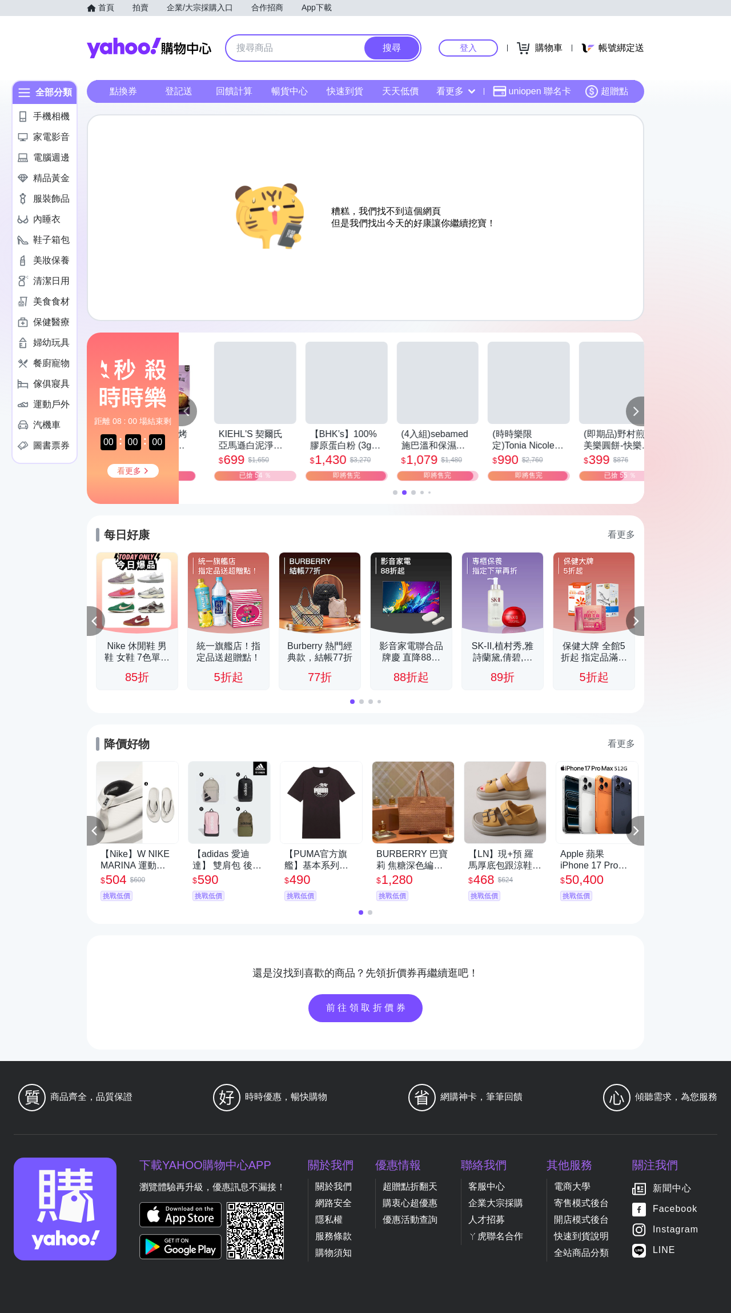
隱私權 (329, 1219)
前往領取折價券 (367, 1007)
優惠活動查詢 (410, 1219)
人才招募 (486, 1219)
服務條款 (333, 1236)
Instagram (675, 1229)
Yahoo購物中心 (149, 48)
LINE (664, 1250)
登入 (468, 48)
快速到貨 (345, 91)
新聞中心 (672, 1188)
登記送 (178, 91)
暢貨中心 (289, 91)
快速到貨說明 (581, 1236)
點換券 (123, 91)
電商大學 (572, 1186)
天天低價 (400, 91)
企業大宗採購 (495, 1203)
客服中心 (486, 1186)
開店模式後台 (581, 1219)
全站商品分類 (581, 1253)
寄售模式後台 (581, 1203)
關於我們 (333, 1186)
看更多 (455, 91)
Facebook (675, 1209)
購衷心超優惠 (410, 1203)
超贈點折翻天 (410, 1186)
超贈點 (606, 91)
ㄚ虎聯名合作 (495, 1236)
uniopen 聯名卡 (532, 91)
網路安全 (333, 1203)
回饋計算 (234, 91)
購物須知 (333, 1253)
